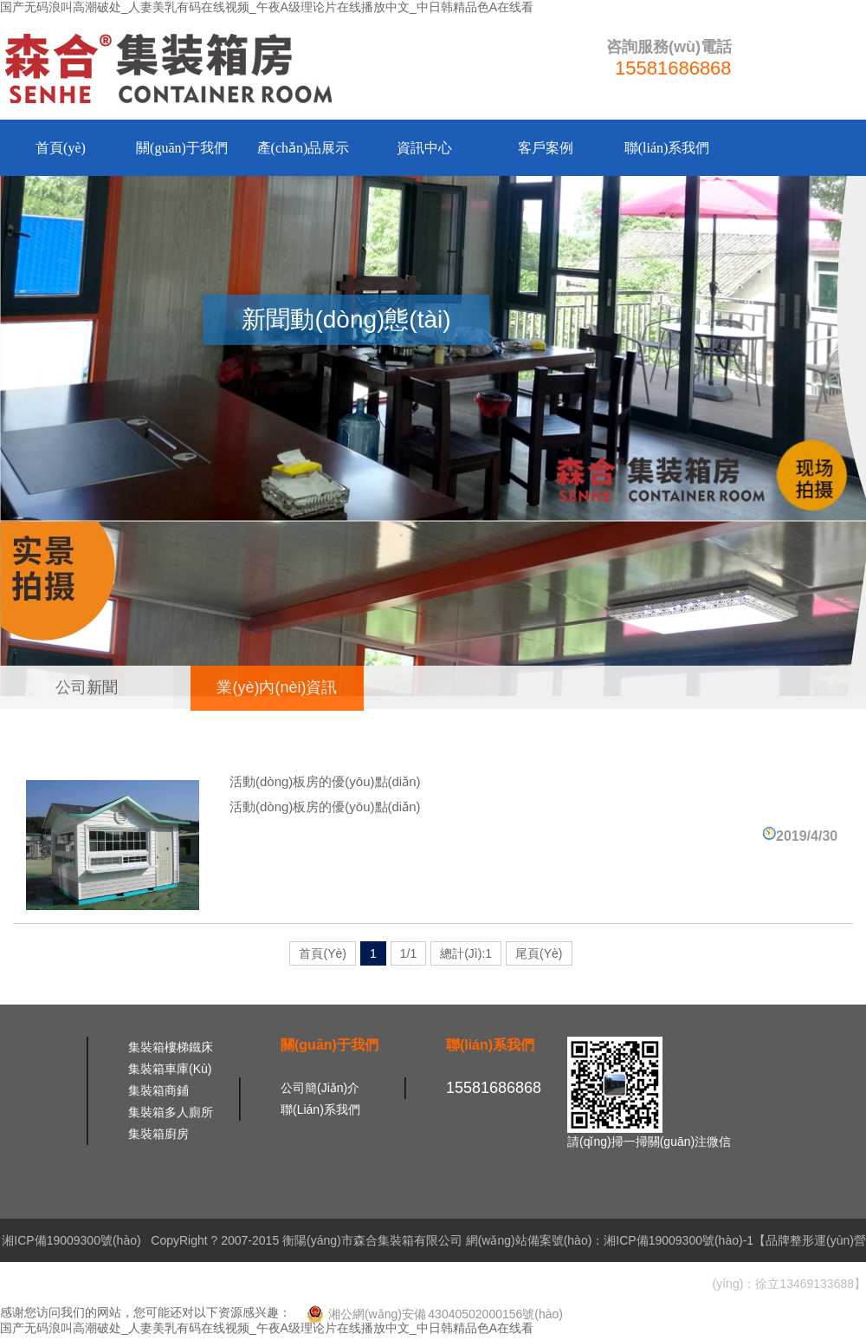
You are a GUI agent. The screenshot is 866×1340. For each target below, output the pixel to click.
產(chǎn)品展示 (303, 147)
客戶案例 (545, 147)
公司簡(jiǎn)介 (320, 1088)
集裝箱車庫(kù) (169, 1069)
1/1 (408, 953)
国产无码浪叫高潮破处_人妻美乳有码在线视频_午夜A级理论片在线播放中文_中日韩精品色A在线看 (266, 7)
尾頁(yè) (538, 953)
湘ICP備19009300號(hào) (71, 1240)
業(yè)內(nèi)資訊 (276, 687)
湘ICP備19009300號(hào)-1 (678, 1240)
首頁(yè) (61, 147)
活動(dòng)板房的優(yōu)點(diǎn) (325, 781)
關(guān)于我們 (182, 147)
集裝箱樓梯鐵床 (170, 1047)
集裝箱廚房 (158, 1134)
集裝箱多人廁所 (170, 1112)
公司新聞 (86, 687)
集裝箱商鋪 (158, 1090)
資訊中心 (424, 147)
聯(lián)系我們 (667, 147)
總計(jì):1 (466, 953)
